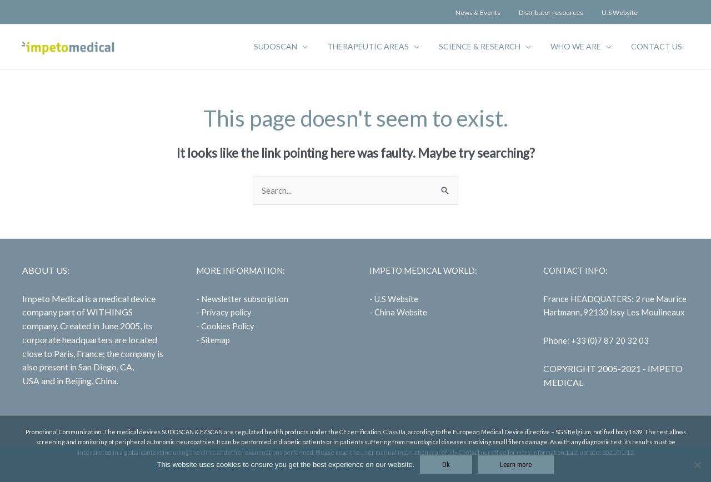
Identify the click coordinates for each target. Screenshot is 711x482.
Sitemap (216, 340)
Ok (446, 464)
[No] (697, 464)
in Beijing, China (87, 381)
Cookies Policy (228, 327)
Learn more (516, 464)
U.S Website (396, 299)
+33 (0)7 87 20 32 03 (610, 341)
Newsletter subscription (245, 299)
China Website (401, 313)
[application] (319, 46)
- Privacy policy (224, 313)
